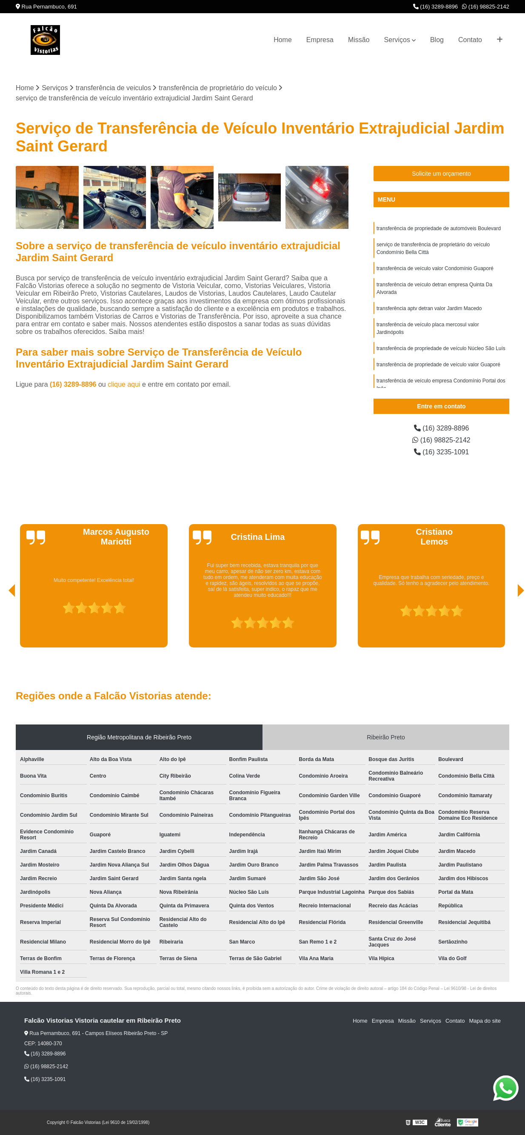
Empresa (320, 39)
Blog (437, 39)
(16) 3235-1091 (441, 452)
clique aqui (124, 384)
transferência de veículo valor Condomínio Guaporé (435, 268)
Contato (470, 39)
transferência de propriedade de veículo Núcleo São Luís (441, 348)
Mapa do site (484, 1021)
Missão (359, 39)
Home (283, 39)
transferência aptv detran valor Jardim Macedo (429, 308)
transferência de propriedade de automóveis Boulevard (439, 228)
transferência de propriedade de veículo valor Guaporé (438, 365)
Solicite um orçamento (441, 173)
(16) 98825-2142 (485, 6)
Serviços (397, 39)
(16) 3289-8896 (435, 6)
